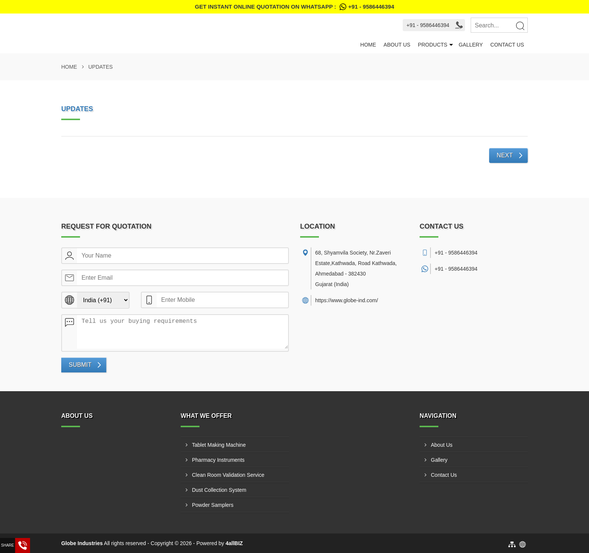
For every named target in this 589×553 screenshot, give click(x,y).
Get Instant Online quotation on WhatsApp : (294, 7)
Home (368, 45)
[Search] (519, 25)
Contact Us (507, 45)
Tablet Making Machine (219, 445)
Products (432, 45)
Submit (80, 365)
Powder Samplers (213, 505)
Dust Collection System (219, 490)
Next (505, 155)
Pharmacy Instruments (218, 460)
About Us (397, 45)
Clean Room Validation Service (228, 475)
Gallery (471, 45)
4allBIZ (234, 543)
